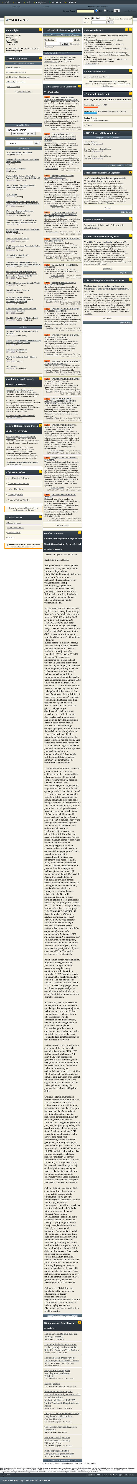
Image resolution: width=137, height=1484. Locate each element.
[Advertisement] (23, 108)
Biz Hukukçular (13, 86)
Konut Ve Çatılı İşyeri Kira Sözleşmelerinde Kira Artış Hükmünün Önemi (57, 1440)
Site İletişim (45, 1480)
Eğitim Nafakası (52, 1383)
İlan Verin (128, 165)
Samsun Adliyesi (90, 142)
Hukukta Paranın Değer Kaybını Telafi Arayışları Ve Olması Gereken (61, 1359)
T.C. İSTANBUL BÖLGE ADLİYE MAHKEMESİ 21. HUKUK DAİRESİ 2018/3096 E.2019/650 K (60, 401)
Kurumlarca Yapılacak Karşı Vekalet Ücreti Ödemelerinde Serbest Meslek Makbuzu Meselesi (63, 544)
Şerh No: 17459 (52, 392)
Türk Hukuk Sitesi (10, 1480)
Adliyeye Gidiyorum (101, 133)
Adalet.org (11, 537)
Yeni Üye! (16, 7)
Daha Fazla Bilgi (91, 63)
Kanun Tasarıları (13, 532)
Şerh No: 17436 (57, 518)
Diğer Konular (126, 273)
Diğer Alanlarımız (24, 91)
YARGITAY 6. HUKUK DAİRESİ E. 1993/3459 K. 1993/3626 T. (62, 380)
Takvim (45, 7)
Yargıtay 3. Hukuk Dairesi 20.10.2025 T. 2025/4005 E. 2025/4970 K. (61, 98)
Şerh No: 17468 (51, 168)
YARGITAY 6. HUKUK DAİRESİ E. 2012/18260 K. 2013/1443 (62, 362)
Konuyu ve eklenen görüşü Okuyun (62, 1315)
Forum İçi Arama (129, 11)
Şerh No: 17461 (52, 354)
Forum (17, 2)
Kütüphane (41, 2)
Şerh (28, 2)
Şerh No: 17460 (52, 372)
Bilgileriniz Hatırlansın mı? (119, 19)
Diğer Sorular (126, 212)
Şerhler (104, 7)
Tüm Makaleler (52, 1460)
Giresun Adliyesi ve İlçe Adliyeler (97, 149)
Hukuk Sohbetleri (14, 67)
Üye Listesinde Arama (18, 483)
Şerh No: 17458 (52, 418)
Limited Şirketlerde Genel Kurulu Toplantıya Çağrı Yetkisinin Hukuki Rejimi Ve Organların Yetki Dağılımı (61, 1347)
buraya (85, 1468)
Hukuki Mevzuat (14, 523)
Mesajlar (96, 7)
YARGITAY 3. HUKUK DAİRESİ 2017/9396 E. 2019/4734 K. (62, 310)
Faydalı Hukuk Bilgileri (19, 500)
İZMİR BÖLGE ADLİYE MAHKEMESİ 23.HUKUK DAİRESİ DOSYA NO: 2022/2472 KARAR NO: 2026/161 (60, 137)
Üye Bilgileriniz (15, 494)
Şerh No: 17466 (52, 232)
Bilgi (120, 165)
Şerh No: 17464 (57, 276)
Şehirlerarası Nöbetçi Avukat (18, 77)
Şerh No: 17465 (52, 258)
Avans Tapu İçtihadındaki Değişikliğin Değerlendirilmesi (59, 1452)
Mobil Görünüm (127, 1475)
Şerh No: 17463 (52, 302)
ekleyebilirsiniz (91, 228)
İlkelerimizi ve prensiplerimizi (56, 57)
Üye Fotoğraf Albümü (18, 478)
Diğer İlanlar (112, 165)
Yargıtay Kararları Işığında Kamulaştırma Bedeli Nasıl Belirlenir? (57, 1373)
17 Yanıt (88, 125)
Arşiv (22, 1480)
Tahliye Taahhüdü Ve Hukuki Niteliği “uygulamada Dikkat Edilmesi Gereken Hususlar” (62, 1416)
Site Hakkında (32, 1480)
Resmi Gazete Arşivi (15, 528)
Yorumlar (107, 269)
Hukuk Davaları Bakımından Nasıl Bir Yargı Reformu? (60, 1335)
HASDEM (71, 2)
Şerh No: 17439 (57, 488)
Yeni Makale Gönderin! (69, 1460)
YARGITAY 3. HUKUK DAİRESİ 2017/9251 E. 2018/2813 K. (62, 336)
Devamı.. (110, 203)
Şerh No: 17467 (56, 205)
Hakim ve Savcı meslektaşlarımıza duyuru (25, 509)
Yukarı (7, 1474)
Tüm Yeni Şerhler (63, 525)
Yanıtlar (108, 208)
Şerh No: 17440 (57, 451)
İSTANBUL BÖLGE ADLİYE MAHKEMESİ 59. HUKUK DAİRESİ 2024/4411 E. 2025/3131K (60, 214)
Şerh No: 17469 (56, 127)
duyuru (32, 547)
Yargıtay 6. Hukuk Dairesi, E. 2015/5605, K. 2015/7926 (60, 283)
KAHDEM (56, 2)
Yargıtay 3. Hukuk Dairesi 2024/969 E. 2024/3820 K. (59, 176)
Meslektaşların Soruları (16, 72)
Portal (6, 2)
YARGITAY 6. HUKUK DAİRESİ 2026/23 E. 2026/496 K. (62, 240)
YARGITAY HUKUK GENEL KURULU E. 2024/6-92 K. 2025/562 (60, 426)
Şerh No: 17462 (52, 328)
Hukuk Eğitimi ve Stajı (16, 82)
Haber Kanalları (15, 489)
